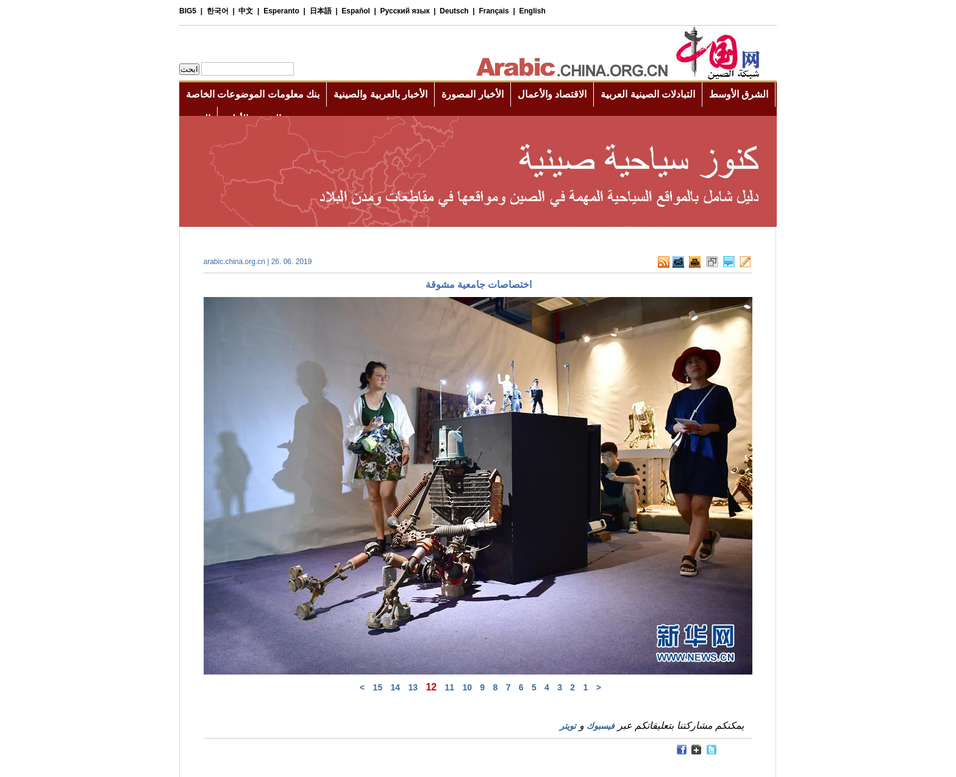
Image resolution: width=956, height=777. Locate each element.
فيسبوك (601, 726)
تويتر (568, 726)
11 (450, 687)
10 (467, 687)
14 (396, 687)
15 (378, 687)
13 (413, 687)
